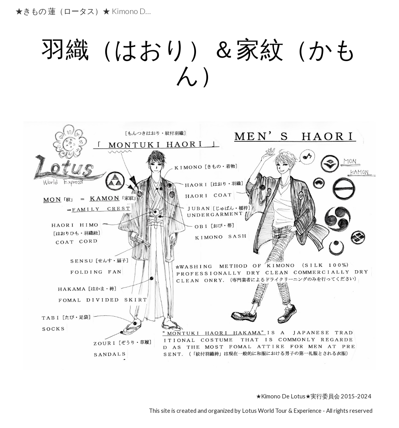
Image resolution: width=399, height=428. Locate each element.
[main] (199, 61)
